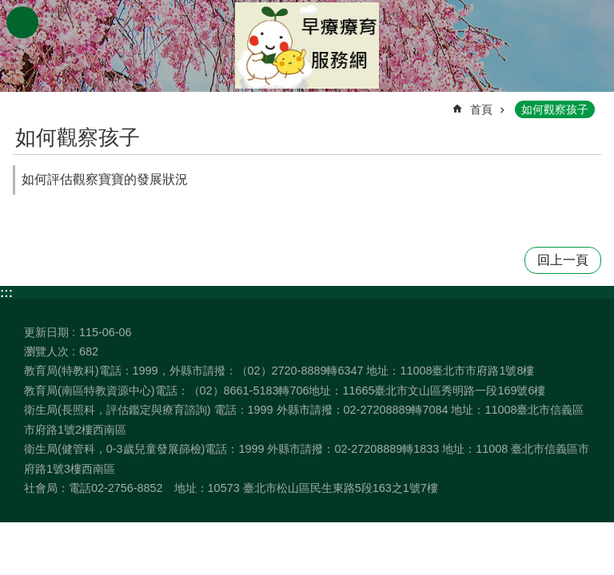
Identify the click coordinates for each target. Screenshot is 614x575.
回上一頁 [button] (562, 260)
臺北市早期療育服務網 (307, 46)
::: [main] (23, 102)
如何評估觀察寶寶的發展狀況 (105, 179)
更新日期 (46, 332)
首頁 (481, 109)
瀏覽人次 (46, 351)
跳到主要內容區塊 (8, 8)
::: (6, 292)
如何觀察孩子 (554, 109)
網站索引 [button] (22, 22)
